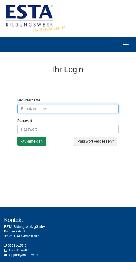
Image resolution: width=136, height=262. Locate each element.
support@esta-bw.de (23, 255)
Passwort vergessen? (95, 141)
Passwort (24, 121)
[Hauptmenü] (126, 44)
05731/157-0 (17, 246)
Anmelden (32, 141)
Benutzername (28, 100)
